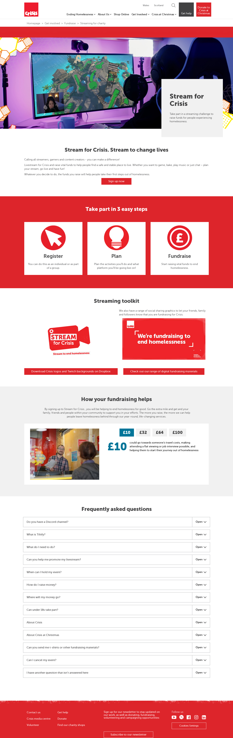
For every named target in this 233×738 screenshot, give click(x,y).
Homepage (33, 23)
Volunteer (33, 725)
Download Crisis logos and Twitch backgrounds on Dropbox (71, 371)
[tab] (116, 522)
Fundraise (70, 23)
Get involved (52, 23)
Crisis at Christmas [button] (164, 14)
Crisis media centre (39, 718)
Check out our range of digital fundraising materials (163, 371)
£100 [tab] (178, 432)
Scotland (158, 5)
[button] (186, 9)
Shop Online (121, 14)
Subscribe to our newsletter (128, 734)
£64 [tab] (160, 432)
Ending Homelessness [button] (81, 14)
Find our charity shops (71, 725)
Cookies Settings (189, 725)
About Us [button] (104, 14)
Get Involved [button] (140, 14)
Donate (62, 718)
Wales (146, 5)
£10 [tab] (126, 432)
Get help (63, 712)
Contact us (33, 712)
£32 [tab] (143, 432)
